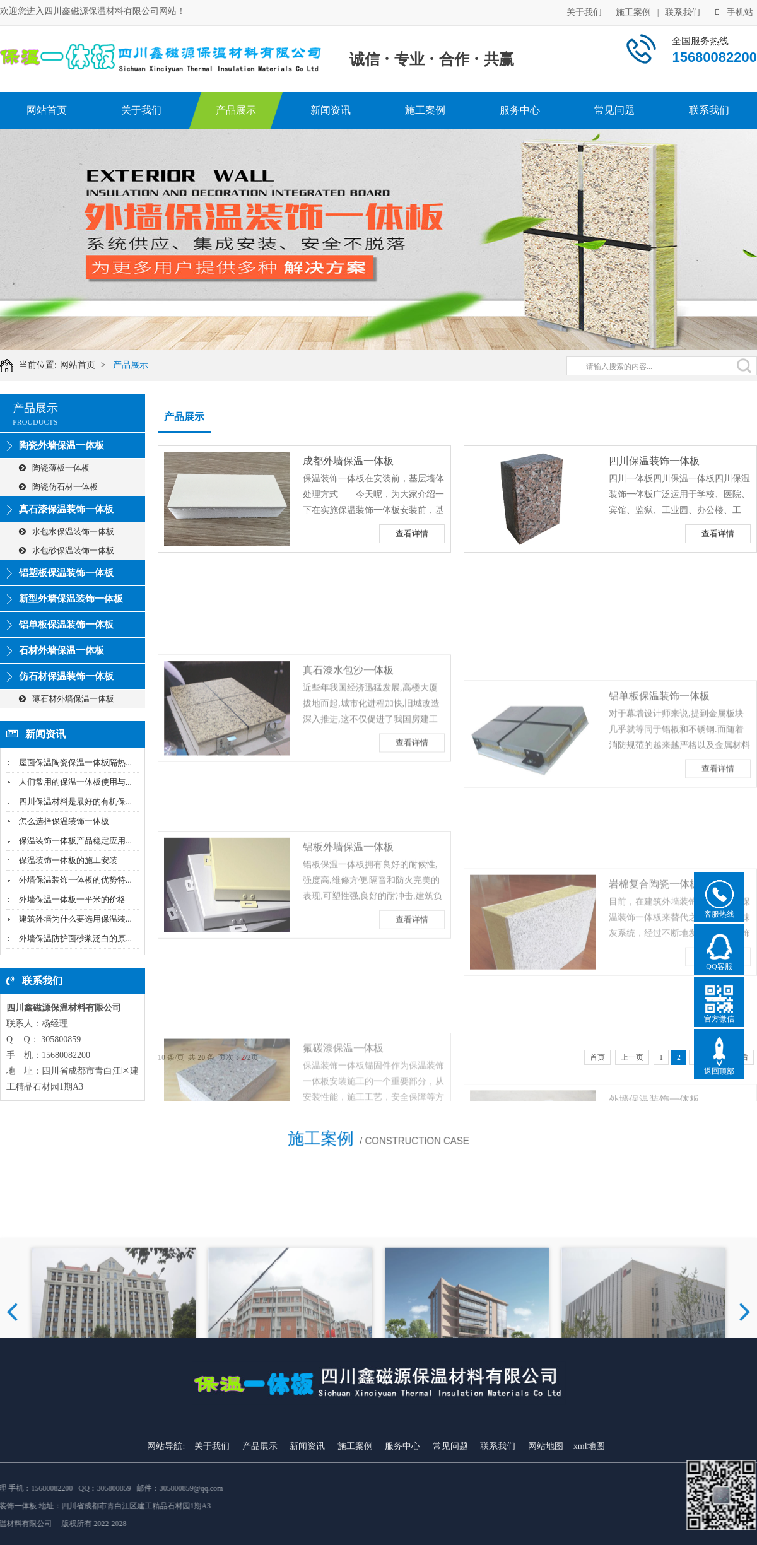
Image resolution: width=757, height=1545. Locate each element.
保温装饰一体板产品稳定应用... (75, 840)
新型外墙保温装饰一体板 (71, 599)
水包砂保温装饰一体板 (66, 550)
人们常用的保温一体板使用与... (75, 782)
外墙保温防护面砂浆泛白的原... (75, 938)
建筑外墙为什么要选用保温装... (75, 919)
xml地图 (589, 1509)
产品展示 (236, 110)
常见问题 (614, 110)
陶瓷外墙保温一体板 (61, 445)
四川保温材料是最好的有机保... (75, 801)
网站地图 (545, 1509)
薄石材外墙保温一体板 (66, 698)
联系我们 (682, 11)
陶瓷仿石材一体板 (58, 486)
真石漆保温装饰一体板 (66, 509)
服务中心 (520, 110)
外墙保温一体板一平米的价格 (72, 899)
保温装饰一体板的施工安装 (68, 860)
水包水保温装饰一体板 (66, 531)
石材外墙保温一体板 (61, 650)
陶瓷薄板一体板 (54, 468)
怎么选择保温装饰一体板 (64, 821)
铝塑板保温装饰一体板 (66, 573)
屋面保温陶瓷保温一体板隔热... (75, 762)
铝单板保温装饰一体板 (66, 625)
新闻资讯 (330, 110)
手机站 (734, 11)
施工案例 (633, 11)
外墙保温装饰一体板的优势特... (75, 879)
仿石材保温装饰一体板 (66, 676)
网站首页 (46, 110)
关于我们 (584, 11)
